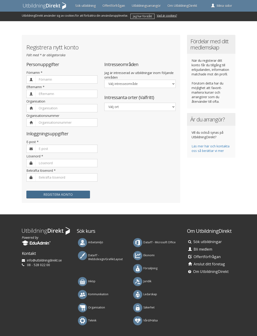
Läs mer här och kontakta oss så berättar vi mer (211, 148)
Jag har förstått (142, 16)
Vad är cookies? (167, 16)
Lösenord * (34, 156)
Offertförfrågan (113, 5)
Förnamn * (34, 72)
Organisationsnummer (42, 115)
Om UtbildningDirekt (182, 5)
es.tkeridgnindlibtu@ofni (44, 260)
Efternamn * (35, 87)
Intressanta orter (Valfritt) (129, 97)
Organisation (35, 101)
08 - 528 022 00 (38, 265)
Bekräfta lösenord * (41, 170)
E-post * (32, 142)
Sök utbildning (85, 5)
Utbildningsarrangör (146, 5)
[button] (221, 5)
